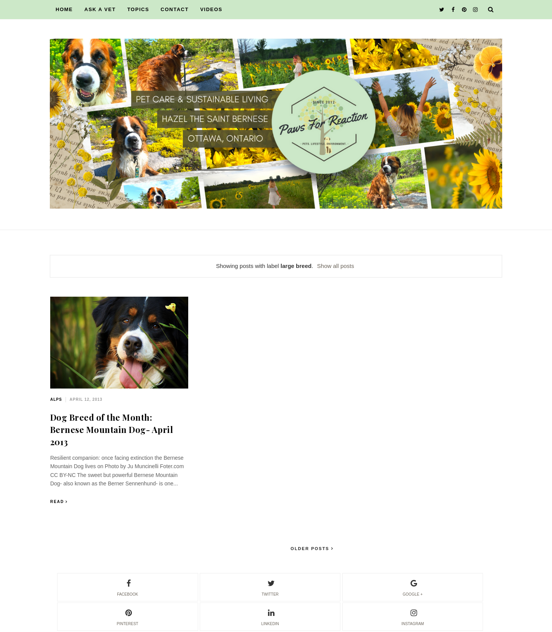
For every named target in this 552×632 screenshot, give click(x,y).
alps (56, 399)
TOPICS (138, 9)
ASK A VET (100, 9)
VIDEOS (211, 9)
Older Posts (311, 548)
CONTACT (175, 9)
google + (413, 586)
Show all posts (335, 266)
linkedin (270, 616)
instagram (412, 616)
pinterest (127, 616)
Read (57, 502)
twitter (269, 586)
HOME (64, 9)
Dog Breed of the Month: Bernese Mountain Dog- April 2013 (111, 429)
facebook (127, 586)
